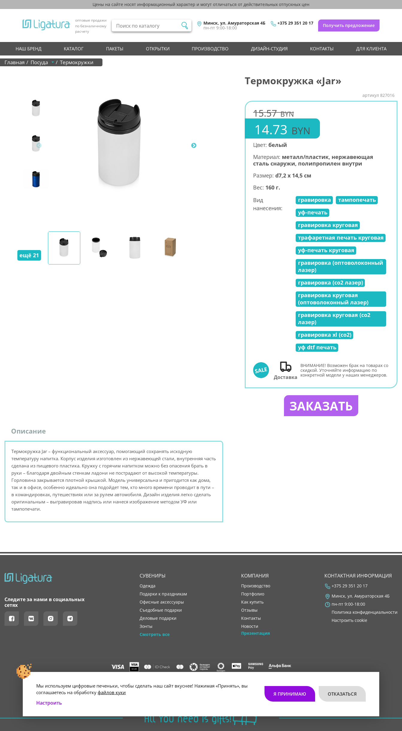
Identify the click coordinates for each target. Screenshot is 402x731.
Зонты (146, 626)
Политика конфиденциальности (365, 612)
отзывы (249, 610)
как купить (252, 602)
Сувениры (153, 575)
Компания (255, 575)
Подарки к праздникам (163, 594)
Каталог (74, 49)
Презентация (255, 633)
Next (194, 146)
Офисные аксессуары (162, 602)
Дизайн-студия (269, 49)
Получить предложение (349, 25)
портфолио (252, 594)
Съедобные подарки (161, 610)
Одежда (147, 585)
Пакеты (114, 49)
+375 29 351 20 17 (295, 23)
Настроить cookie (349, 620)
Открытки (158, 49)
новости (249, 626)
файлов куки (112, 692)
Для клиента (371, 49)
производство (210, 49)
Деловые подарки (158, 618)
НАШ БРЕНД (28, 49)
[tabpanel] (120, 145)
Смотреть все (155, 634)
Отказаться (342, 694)
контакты (322, 49)
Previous (39, 146)
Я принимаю (289, 694)
